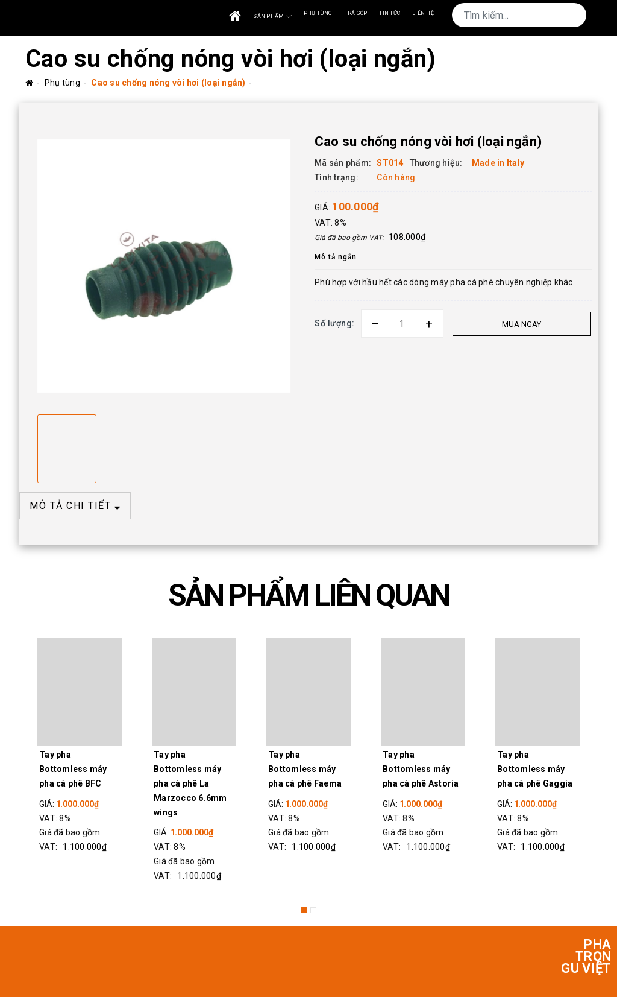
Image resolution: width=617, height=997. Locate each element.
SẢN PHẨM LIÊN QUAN (308, 595)
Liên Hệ (423, 13)
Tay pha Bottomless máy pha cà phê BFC (73, 769)
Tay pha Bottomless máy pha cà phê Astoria (421, 769)
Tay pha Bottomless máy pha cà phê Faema (305, 769)
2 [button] (313, 910)
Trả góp (356, 13)
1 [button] (304, 910)
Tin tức (389, 13)
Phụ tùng (318, 13)
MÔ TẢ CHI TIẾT (75, 505)
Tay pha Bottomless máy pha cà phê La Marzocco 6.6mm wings (190, 783)
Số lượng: (335, 323)
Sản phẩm (272, 16)
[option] (163, 266)
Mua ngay (521, 324)
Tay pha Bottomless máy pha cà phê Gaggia (534, 769)
